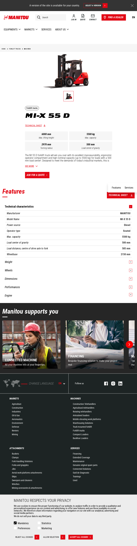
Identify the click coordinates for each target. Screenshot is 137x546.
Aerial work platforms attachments (27, 472)
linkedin (118, 383)
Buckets (15, 453)
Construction (17, 408)
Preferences (24, 528)
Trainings (77, 476)
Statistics (46, 523)
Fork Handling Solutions (22, 461)
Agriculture (16, 404)
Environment (17, 423)
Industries (16, 411)
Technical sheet (33, 125)
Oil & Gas (16, 415)
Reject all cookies (27, 537)
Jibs (14, 469)
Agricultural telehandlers (83, 408)
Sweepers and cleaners (22, 480)
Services (75, 448)
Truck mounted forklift (82, 427)
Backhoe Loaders (80, 438)
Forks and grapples (20, 465)
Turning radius (46, 148)
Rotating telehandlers (82, 411)
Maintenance (78, 461)
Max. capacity (90, 138)
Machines (75, 398)
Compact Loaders (80, 434)
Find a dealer (113, 17)
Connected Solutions (82, 469)
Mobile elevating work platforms (87, 419)
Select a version (96, 5)
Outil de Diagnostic (81, 472)
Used (75, 480)
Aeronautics (17, 419)
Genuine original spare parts (85, 465)
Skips (14, 476)
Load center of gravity (91, 148)
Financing (77, 453)
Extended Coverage (81, 457)
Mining (15, 434)
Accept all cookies (81, 537)
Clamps (15, 457)
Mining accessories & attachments (27, 488)
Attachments (17, 448)
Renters (15, 430)
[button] (129, 344)
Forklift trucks (79, 430)
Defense (15, 427)
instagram (111, 383)
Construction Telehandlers (84, 404)
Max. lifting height (46, 138)
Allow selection (54, 537)
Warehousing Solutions (83, 423)
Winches (15, 484)
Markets (14, 398)
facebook (104, 383)
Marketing (46, 528)
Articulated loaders (81, 415)
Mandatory (23, 523)
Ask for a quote (38, 175)
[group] (31, 344)
